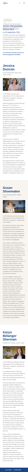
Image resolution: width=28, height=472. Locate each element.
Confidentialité (17, 469)
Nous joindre (8, 469)
